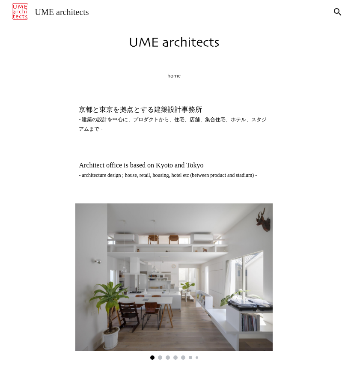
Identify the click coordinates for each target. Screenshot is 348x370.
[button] (337, 12)
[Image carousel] (173, 281)
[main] (173, 119)
